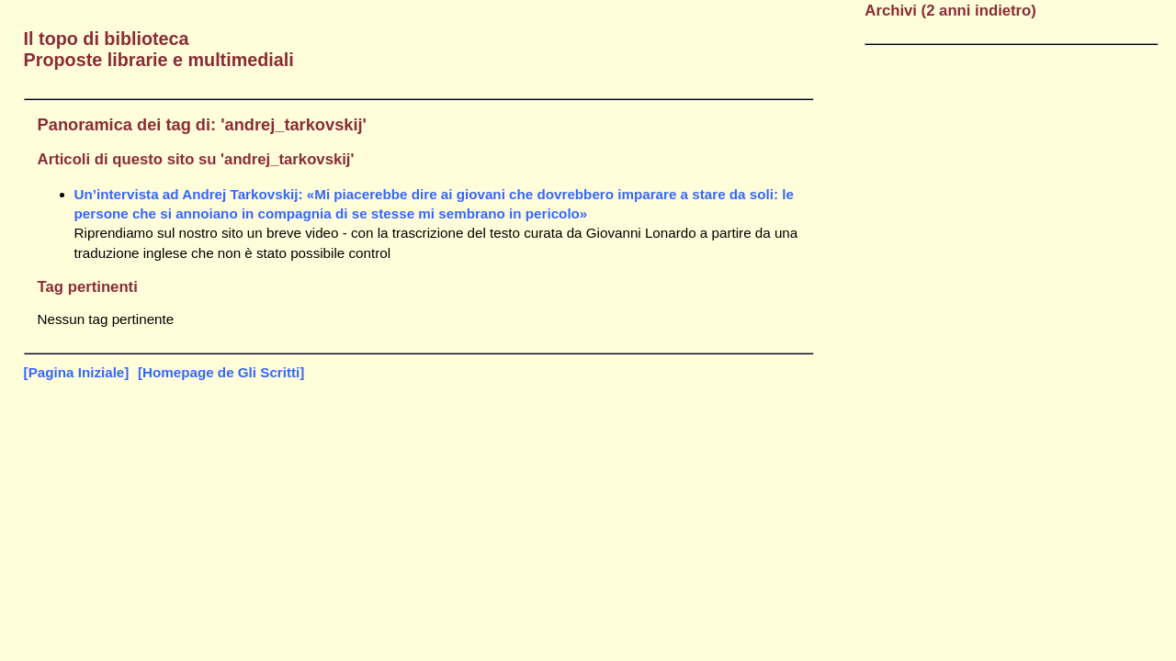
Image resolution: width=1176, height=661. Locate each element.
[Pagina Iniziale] (77, 372)
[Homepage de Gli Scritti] (221, 372)
